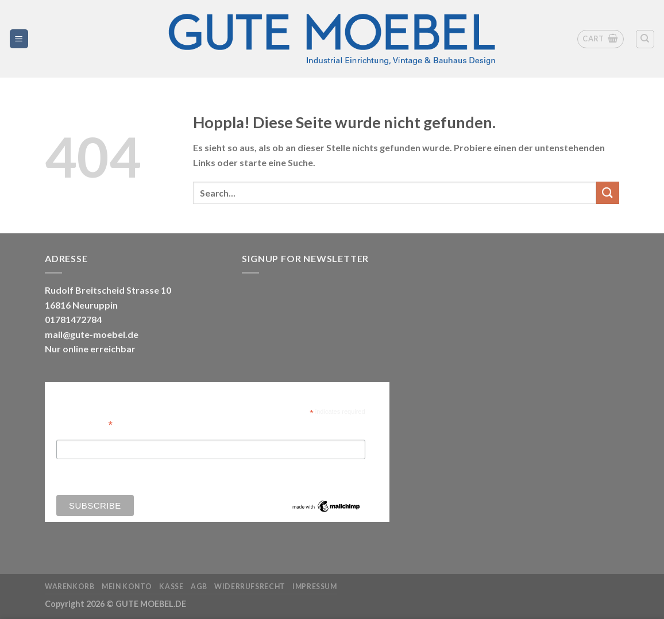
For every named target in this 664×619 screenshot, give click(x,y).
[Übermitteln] (607, 193)
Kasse (171, 586)
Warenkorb (70, 586)
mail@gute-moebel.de (91, 334)
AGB (199, 586)
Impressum (314, 586)
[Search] (645, 39)
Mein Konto (127, 586)
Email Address (84, 424)
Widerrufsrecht (249, 586)
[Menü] (19, 38)
